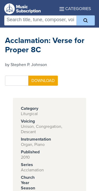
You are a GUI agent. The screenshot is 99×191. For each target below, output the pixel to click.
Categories (75, 8)
